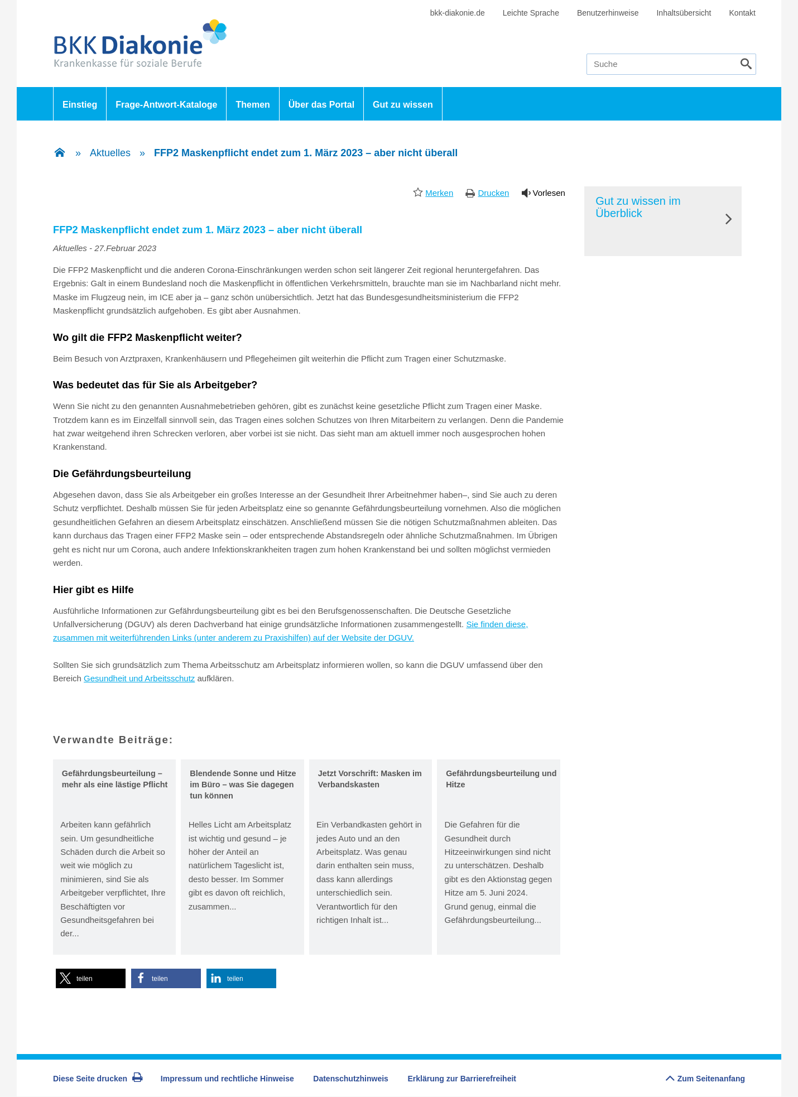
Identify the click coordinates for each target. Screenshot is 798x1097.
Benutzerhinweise (608, 12)
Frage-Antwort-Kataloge (166, 104)
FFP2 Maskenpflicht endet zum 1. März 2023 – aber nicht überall (306, 152)
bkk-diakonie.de (457, 12)
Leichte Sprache (531, 12)
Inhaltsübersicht (683, 12)
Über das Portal (321, 104)
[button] (91, 978)
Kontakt (742, 12)
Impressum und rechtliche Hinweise (227, 1078)
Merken (439, 193)
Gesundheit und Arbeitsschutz (139, 678)
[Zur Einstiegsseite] (59, 153)
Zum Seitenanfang (705, 1075)
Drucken (493, 193)
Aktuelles (110, 152)
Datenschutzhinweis (350, 1078)
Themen (252, 104)
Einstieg (80, 104)
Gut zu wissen (403, 104)
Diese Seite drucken (98, 1078)
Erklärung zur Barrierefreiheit (462, 1078)
